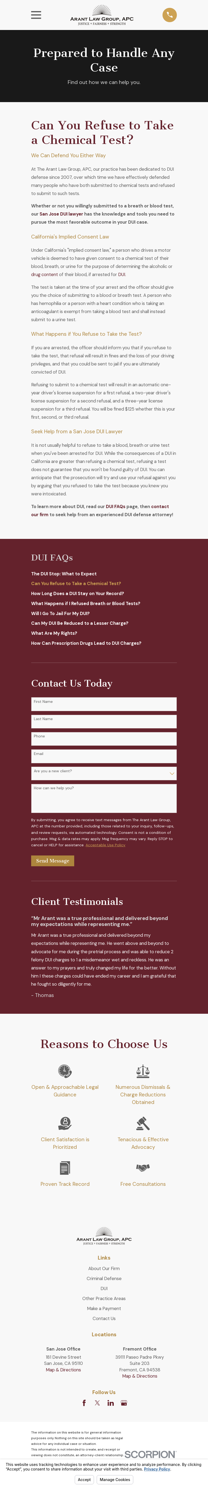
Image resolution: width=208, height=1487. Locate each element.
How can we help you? (54, 788)
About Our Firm (104, 1268)
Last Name (43, 719)
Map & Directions (63, 1370)
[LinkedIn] (111, 1403)
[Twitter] (97, 1403)
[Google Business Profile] (124, 1403)
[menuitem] (104, 574)
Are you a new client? (53, 771)
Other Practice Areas (104, 1298)
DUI (104, 1288)
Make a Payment (104, 1308)
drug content (44, 274)
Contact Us (104, 1318)
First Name (43, 701)
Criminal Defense (104, 1278)
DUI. (122, 274)
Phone (39, 736)
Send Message (52, 861)
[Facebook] (84, 1403)
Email (38, 753)
